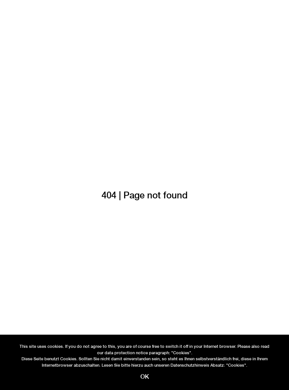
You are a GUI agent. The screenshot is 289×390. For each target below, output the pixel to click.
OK (144, 376)
